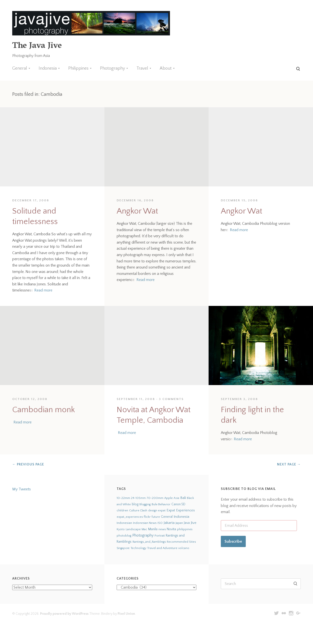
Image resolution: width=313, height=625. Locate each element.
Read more (43, 290)
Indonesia (48, 68)
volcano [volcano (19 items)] (183, 548)
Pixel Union (126, 614)
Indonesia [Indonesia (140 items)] (181, 517)
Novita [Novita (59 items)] (171, 529)
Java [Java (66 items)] (187, 523)
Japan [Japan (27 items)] (179, 523)
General (19, 68)
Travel (142, 68)
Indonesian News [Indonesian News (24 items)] (144, 523)
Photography (112, 68)
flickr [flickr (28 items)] (147, 516)
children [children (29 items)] (122, 510)
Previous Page (28, 464)
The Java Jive (37, 46)
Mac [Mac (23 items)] (144, 529)
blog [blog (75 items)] (135, 504)
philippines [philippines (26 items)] (184, 529)
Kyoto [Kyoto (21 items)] (121, 529)
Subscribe (233, 541)
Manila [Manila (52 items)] (152, 529)
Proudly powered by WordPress (64, 614)
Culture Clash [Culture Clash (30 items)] (138, 510)
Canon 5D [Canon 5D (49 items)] (178, 504)
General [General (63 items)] (167, 517)
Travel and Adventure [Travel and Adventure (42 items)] (162, 548)
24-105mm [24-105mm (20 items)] (138, 498)
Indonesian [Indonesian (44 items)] (124, 523)
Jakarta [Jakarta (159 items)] (169, 523)
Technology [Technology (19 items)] (138, 548)
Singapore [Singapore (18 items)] (123, 548)
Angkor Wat (137, 211)
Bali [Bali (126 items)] (183, 498)
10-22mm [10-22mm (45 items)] (123, 498)
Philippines (78, 68)
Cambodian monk (43, 409)
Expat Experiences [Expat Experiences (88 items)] (181, 510)
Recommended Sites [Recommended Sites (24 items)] (181, 541)
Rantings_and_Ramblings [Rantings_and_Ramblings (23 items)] (149, 541)
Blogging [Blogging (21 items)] (145, 504)
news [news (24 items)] (162, 529)
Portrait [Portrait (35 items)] (160, 535)
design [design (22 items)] (152, 510)
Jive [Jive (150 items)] (193, 523)
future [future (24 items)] (156, 516)
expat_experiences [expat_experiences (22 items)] (130, 516)
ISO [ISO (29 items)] (160, 523)
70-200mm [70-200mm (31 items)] (155, 498)
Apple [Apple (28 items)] (168, 498)
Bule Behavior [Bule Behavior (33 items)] (161, 504)
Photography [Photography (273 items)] (143, 535)
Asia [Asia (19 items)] (176, 498)
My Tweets (21, 489)
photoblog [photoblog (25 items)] (124, 535)
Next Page (289, 464)
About (166, 68)
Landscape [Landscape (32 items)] (133, 529)
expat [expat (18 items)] (162, 510)
